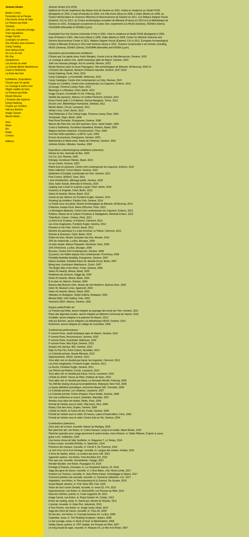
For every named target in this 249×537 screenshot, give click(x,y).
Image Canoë (12, 36)
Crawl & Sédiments (15, 70)
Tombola (9, 26)
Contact (9, 135)
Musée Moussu (13, 96)
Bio (7, 128)
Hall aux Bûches (14, 109)
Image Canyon (13, 113)
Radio (8, 132)
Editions (9, 141)
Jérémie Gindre (14, 7)
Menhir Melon (12, 116)
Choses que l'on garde (17, 82)
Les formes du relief (15, 63)
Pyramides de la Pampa (18, 16)
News (8, 125)
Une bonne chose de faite (19, 19)
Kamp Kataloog (13, 103)
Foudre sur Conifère (16, 106)
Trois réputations (14, 33)
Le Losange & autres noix (19, 86)
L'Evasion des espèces (17, 99)
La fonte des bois (14, 73)
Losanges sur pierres (16, 39)
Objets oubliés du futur (17, 89)
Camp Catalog (13, 46)
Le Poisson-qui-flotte (16, 22)
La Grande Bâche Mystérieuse (21, 66)
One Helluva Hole (14, 50)
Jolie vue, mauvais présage (20, 29)
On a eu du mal (13, 53)
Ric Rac (9, 56)
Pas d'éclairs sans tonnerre (19, 43)
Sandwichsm (12, 60)
